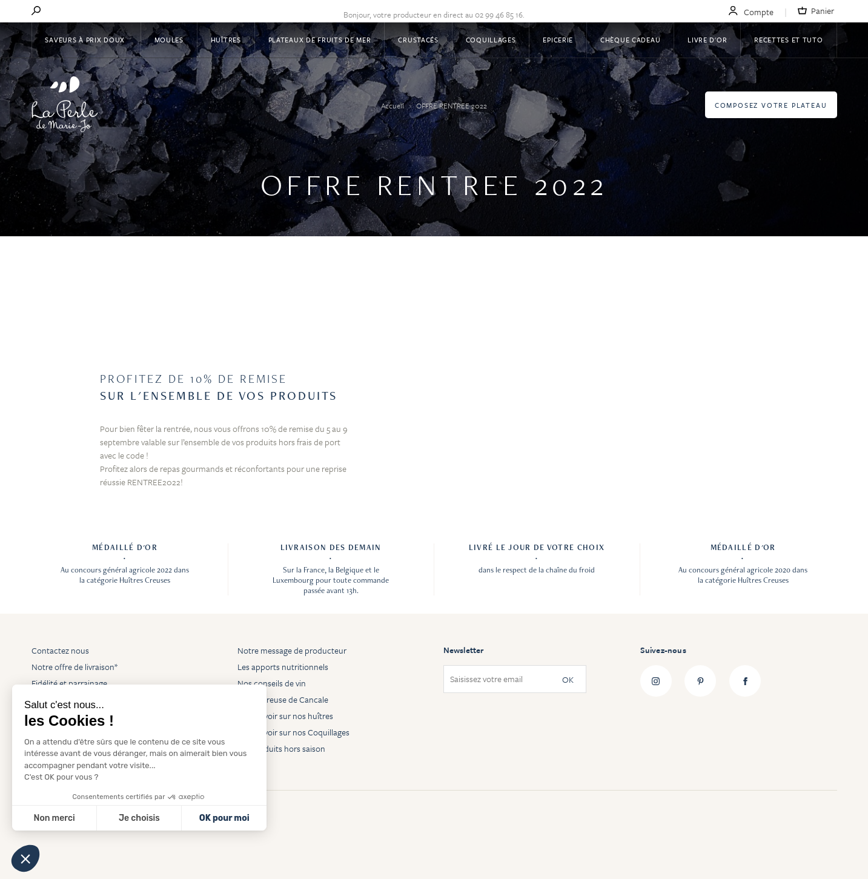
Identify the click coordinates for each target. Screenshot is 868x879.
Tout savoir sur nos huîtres (285, 715)
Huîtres (226, 40)
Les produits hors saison (281, 748)
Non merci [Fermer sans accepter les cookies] (54, 818)
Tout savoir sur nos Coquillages (293, 732)
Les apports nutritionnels (282, 666)
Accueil (393, 105)
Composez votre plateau (771, 105)
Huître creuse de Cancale (282, 699)
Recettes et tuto (788, 40)
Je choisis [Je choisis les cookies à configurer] (139, 818)
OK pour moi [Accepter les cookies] (224, 818)
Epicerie (558, 40)
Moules (169, 40)
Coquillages (491, 40)
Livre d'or (707, 40)
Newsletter (463, 650)
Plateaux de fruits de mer (319, 40)
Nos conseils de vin (271, 683)
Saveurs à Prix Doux (86, 40)
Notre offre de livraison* (74, 666)
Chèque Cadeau (630, 40)
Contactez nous (60, 650)
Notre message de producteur (291, 650)
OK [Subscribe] (568, 679)
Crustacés (418, 40)
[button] (25, 858)
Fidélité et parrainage (69, 683)
